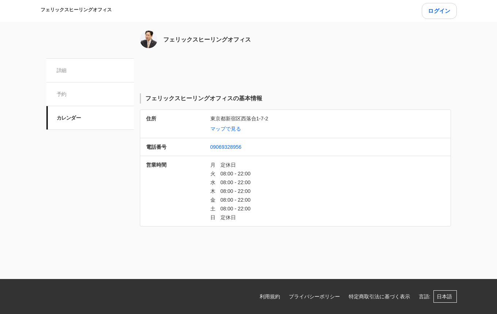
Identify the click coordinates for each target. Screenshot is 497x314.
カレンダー (69, 118)
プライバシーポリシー (314, 296)
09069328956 (226, 147)
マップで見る (225, 129)
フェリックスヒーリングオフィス (76, 9)
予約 (61, 94)
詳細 (61, 70)
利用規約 (270, 296)
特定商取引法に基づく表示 (379, 296)
